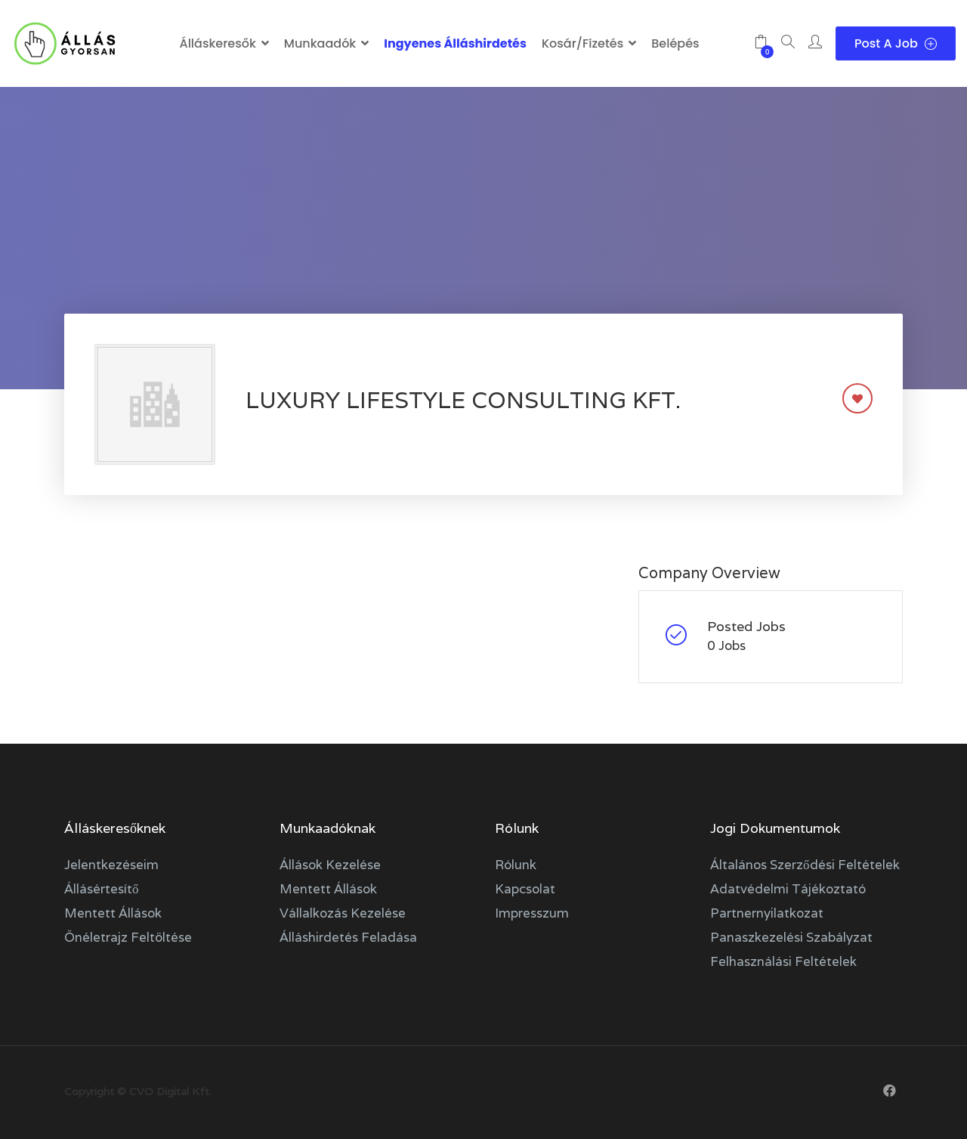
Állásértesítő (101, 889)
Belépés (675, 43)
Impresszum (532, 913)
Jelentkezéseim (111, 864)
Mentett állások (113, 913)
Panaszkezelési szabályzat (791, 937)
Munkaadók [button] (320, 43)
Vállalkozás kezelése (343, 913)
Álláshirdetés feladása (348, 937)
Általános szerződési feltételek (805, 864)
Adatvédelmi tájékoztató (788, 889)
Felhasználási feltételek (783, 961)
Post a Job (895, 43)
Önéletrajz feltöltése (128, 937)
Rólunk (515, 864)
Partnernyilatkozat (766, 913)
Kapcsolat (525, 889)
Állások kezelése (330, 864)
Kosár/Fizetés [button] (582, 43)
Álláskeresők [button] (217, 43)
